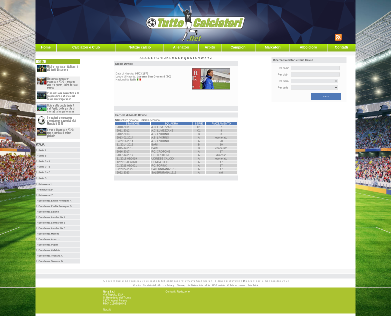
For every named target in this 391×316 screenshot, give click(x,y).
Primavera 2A (46, 189)
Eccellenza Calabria (49, 250)
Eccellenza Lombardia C (51, 228)
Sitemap (181, 285)
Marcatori (272, 47)
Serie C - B (44, 167)
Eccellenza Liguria (48, 211)
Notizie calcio (139, 47)
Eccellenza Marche (48, 233)
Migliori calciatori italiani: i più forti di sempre (62, 68)
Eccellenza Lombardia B (51, 223)
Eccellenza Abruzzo (49, 239)
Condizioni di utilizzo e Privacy (158, 285)
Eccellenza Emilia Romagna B (55, 206)
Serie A (42, 150)
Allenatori (181, 47)
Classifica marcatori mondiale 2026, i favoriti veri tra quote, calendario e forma (62, 83)
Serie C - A (44, 161)
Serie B (42, 155)
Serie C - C (44, 172)
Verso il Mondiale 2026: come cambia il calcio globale (60, 132)
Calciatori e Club (86, 47)
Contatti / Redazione (178, 291)
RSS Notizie (218, 285)
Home (46, 47)
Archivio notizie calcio (199, 285)
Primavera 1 (45, 184)
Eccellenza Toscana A (50, 255)
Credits (137, 285)
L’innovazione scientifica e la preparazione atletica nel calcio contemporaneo (63, 96)
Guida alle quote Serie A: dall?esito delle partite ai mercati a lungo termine (61, 108)
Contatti (341, 47)
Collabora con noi (236, 285)
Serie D (42, 178)
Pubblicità (253, 285)
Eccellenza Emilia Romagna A (55, 201)
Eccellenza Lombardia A (51, 217)
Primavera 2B (46, 195)
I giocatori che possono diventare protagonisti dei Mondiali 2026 (61, 120)
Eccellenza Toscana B (50, 261)
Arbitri (210, 47)
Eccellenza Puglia (48, 245)
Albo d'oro (308, 47)
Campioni (238, 47)
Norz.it (107, 309)
